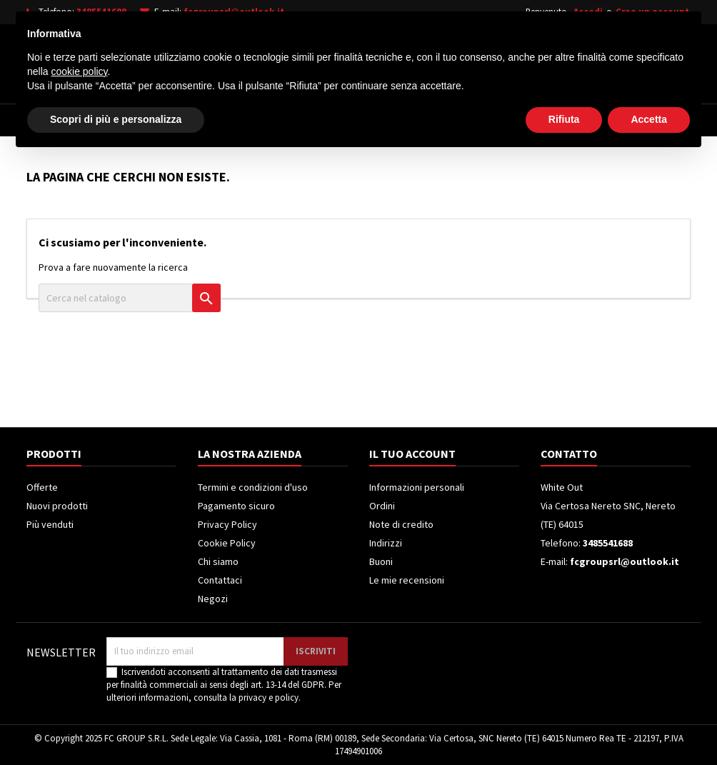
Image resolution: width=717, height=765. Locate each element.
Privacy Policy (227, 524)
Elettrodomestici (126, 120)
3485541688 (101, 12)
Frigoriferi (306, 120)
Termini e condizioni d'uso (253, 487)
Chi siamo (218, 561)
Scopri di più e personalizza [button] (115, 725)
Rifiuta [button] (564, 725)
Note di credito (401, 524)
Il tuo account (412, 453)
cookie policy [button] (79, 678)
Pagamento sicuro (236, 505)
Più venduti (50, 524)
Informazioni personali (416, 487)
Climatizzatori (399, 120)
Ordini (382, 505)
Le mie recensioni (406, 580)
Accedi (588, 12)
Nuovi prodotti (57, 505)
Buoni (381, 561)
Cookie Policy (227, 542)
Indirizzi (385, 542)
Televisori (225, 120)
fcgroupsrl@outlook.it (234, 12)
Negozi (213, 598)
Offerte (42, 487)
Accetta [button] (649, 725)
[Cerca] (378, 60)
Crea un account (652, 12)
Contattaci (220, 580)
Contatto (569, 453)
